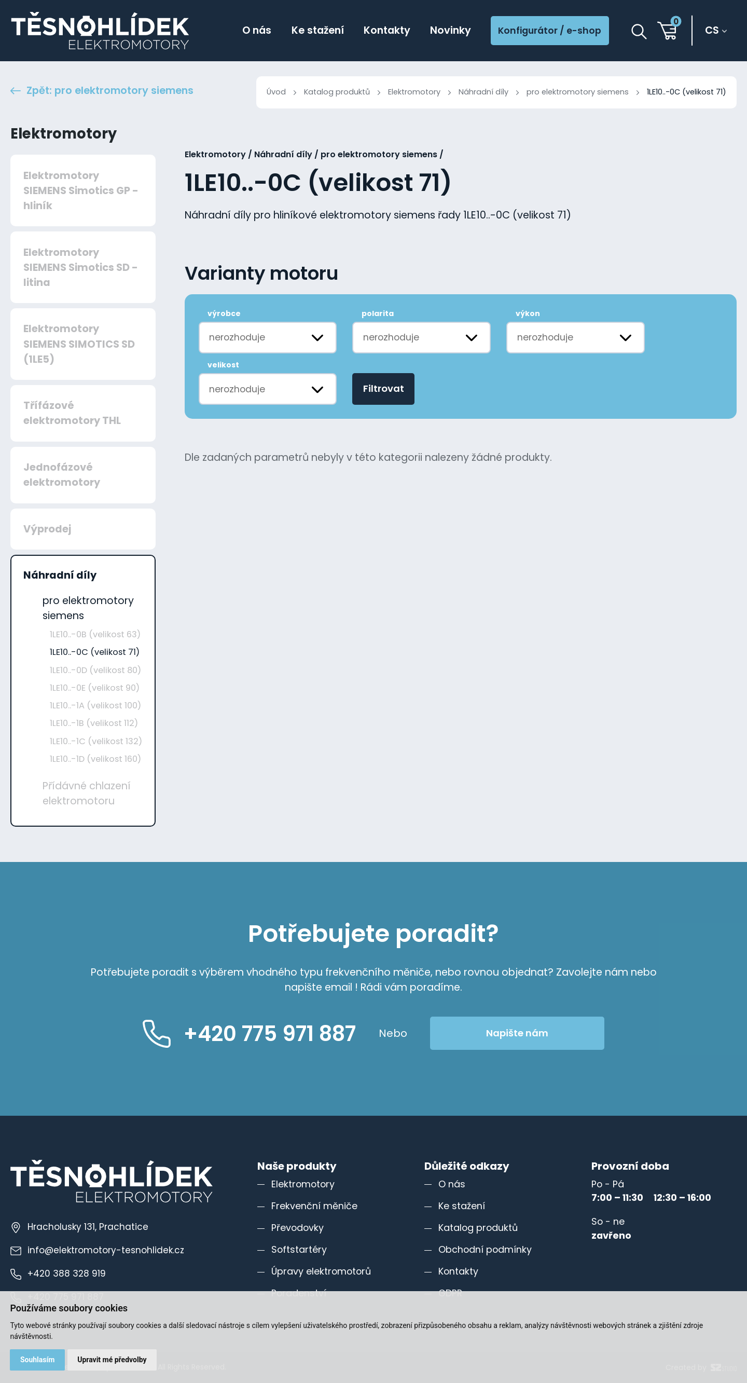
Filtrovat (383, 388)
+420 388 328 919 (58, 1273)
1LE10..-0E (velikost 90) (95, 688)
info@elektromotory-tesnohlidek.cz (97, 1250)
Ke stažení (318, 30)
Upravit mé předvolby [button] (111, 1359)
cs (712, 30)
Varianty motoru (261, 273)
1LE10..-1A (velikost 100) (95, 705)
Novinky (450, 30)
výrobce (224, 313)
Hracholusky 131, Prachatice (79, 1227)
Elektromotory (414, 92)
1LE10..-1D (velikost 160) (95, 759)
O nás (256, 30)
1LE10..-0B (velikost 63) (95, 634)
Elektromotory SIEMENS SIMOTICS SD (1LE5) (79, 344)
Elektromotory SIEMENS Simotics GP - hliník (81, 191)
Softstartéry (299, 1249)
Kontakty (387, 30)
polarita (378, 313)
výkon (528, 313)
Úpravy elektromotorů (321, 1271)
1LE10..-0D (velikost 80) (95, 670)
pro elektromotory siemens (578, 92)
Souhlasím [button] (37, 1359)
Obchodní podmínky (485, 1249)
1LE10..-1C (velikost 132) (96, 741)
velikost (223, 365)
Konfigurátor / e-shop (549, 30)
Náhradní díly (483, 92)
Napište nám (517, 1032)
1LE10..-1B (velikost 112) (94, 723)
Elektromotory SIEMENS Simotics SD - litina (80, 267)
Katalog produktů (337, 92)
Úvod (276, 92)
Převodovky (297, 1227)
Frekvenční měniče (314, 1205)
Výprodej (47, 529)
